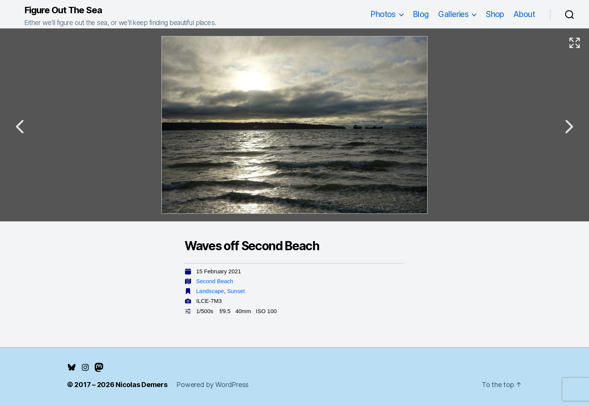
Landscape (210, 291)
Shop (495, 14)
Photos (383, 14)
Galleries (453, 14)
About (524, 14)
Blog (421, 14)
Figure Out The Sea (63, 10)
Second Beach (214, 281)
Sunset (236, 291)
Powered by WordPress (212, 385)
